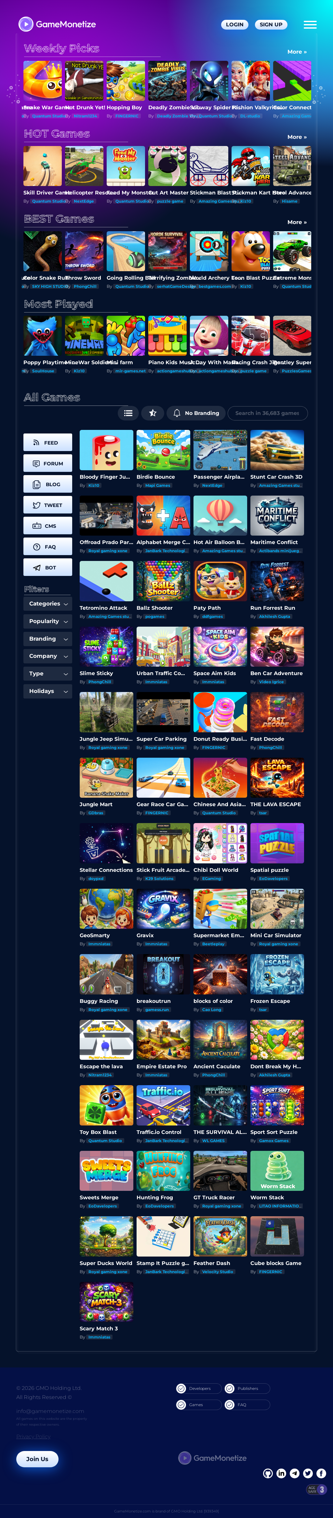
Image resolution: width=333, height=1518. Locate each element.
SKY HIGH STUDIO (50, 286)
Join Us (37, 1459)
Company (48, 656)
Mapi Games (157, 485)
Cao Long (211, 1009)
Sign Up (271, 24)
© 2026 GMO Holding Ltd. (49, 1388)
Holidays (48, 691)
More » (297, 51)
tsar (263, 812)
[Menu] (310, 25)
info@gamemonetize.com (50, 1411)
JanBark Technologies (167, 550)
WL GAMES (213, 1140)
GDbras (95, 812)
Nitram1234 (127, 115)
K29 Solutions (159, 878)
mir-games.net (172, 370)
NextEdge (125, 201)
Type (48, 673)
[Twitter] (308, 1473)
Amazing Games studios (264, 201)
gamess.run (157, 1009)
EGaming (211, 878)
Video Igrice (271, 681)
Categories (48, 603)
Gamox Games (273, 1140)
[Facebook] (268, 1473)
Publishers (241, 1388)
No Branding (196, 413)
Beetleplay (213, 943)
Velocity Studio (217, 1271)
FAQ (235, 1405)
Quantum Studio (49, 115)
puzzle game (212, 201)
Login (235, 24)
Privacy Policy (33, 1436)
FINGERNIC (168, 115)
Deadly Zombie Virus (220, 115)
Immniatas (156, 681)
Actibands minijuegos (281, 550)
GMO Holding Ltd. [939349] (195, 1511)
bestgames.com (215, 286)
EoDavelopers (273, 878)
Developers (193, 1388)
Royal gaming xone (107, 550)
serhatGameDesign (176, 286)
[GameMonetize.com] (56, 24)
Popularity (48, 621)
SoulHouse (85, 370)
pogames (154, 616)
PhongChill (85, 286)
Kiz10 (287, 201)
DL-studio (292, 115)
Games (189, 1405)
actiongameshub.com (221, 370)
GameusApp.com (49, 370)
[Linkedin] (295, 1473)
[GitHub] (321, 1473)
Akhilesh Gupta (274, 616)
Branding (48, 638)
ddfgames (212, 616)
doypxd (95, 878)
